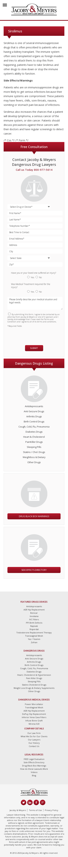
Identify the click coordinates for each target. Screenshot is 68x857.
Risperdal (34, 629)
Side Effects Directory (34, 570)
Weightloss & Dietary (34, 457)
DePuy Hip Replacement (34, 714)
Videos (34, 772)
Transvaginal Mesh (34, 635)
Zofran (34, 642)
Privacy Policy (51, 810)
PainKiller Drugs (34, 442)
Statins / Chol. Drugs (34, 452)
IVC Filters (34, 619)
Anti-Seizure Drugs (34, 411)
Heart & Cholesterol (34, 436)
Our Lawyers (34, 739)
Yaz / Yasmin (34, 639)
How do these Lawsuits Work (34, 769)
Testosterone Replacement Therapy (34, 632)
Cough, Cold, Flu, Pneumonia (34, 426)
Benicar (34, 613)
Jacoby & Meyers (18, 810)
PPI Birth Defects (34, 622)
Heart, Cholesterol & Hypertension (34, 675)
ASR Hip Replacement (34, 609)
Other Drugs (34, 462)
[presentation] (28, 334)
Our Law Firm (34, 733)
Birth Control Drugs (34, 421)
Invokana (34, 616)
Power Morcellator (34, 704)
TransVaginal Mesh (34, 707)
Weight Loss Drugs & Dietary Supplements (34, 688)
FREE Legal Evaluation (34, 759)
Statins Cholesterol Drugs (34, 684)
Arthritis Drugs (34, 416)
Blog (34, 775)
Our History (34, 743)
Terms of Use (35, 810)
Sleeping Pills (34, 447)
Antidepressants (34, 406)
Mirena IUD (34, 723)
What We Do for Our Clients (34, 736)
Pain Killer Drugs (34, 678)
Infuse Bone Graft (34, 720)
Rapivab (34, 626)
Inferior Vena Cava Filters (34, 717)
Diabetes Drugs (34, 431)
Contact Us (34, 746)
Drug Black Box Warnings (34, 516)
